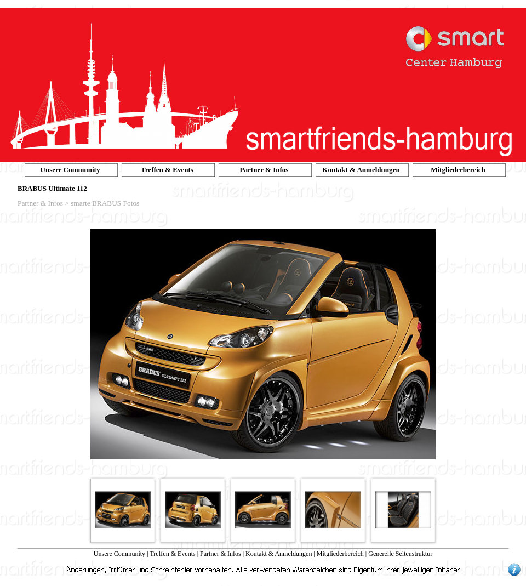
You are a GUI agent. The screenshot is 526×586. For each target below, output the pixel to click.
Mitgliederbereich (340, 553)
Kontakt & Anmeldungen (278, 553)
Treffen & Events (172, 553)
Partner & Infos (220, 553)
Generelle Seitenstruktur (400, 553)
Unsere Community (119, 553)
